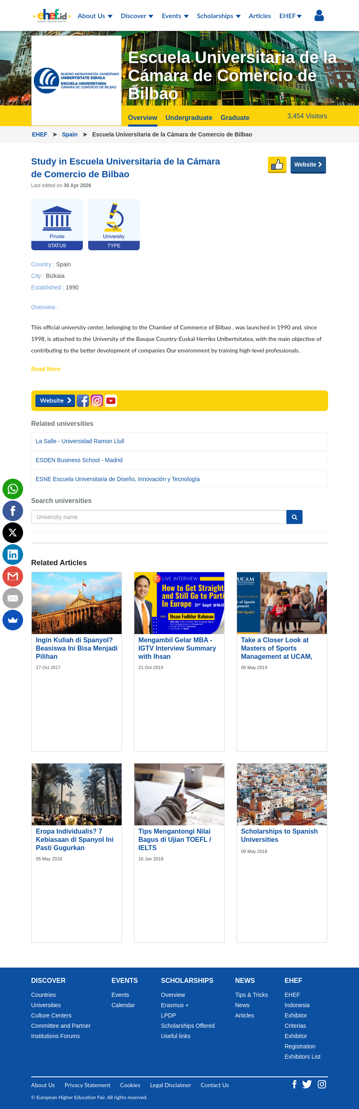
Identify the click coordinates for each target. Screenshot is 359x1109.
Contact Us (215, 1084)
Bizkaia (55, 275)
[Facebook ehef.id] (295, 1083)
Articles (260, 15)
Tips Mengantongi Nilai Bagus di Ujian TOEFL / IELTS (174, 839)
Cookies (130, 1084)
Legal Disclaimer (170, 1084)
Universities (46, 1005)
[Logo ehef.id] (49, 10)
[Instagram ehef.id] (322, 1083)
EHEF (290, 15)
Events (175, 15)
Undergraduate (189, 117)
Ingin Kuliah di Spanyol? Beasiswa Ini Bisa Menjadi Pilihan (76, 648)
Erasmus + (175, 1005)
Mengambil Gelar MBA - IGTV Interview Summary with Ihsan (177, 648)
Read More (46, 369)
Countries (43, 995)
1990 (72, 287)
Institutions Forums (55, 1036)
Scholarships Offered (188, 1025)
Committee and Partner (61, 1025)
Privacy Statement (87, 1084)
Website (308, 164)
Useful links (176, 1036)
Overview (142, 117)
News (242, 1005)
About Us (95, 15)
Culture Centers (51, 1015)
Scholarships (219, 15)
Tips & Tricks (251, 995)
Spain (70, 134)
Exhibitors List (303, 1056)
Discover (137, 15)
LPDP (168, 1015)
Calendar (123, 1005)
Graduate (235, 117)
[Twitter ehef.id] (308, 1083)
